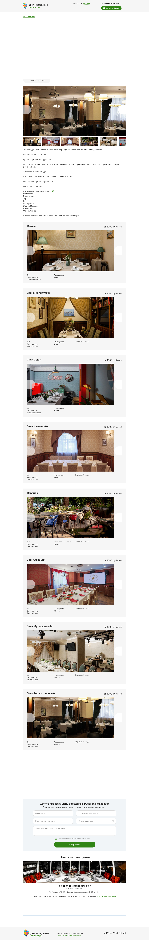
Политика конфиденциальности (69, 938)
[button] (27, 104)
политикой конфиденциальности (78, 834)
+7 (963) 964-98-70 (110, 3)
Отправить (74, 840)
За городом (29, 16)
